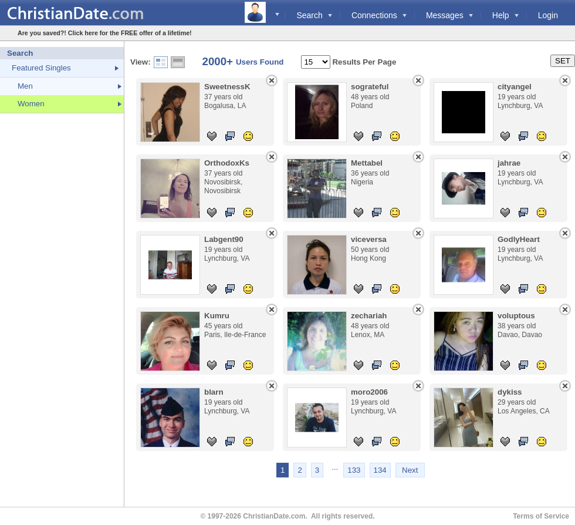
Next (410, 470)
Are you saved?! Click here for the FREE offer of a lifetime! (105, 32)
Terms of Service (541, 516)
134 (380, 470)
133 (353, 470)
